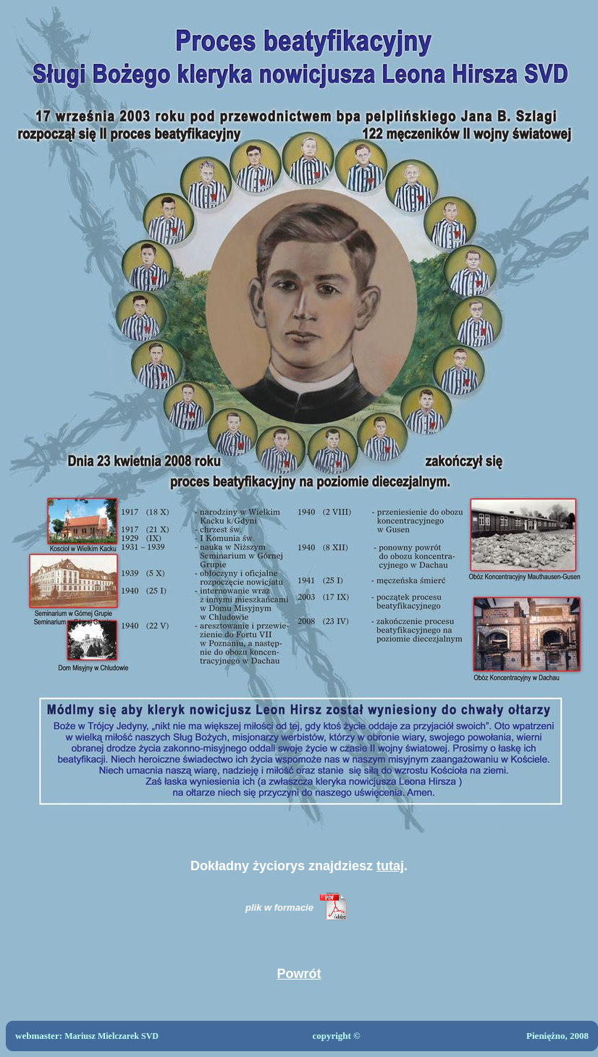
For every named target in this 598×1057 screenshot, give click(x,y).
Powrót (299, 974)
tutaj (390, 866)
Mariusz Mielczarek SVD (111, 1036)
